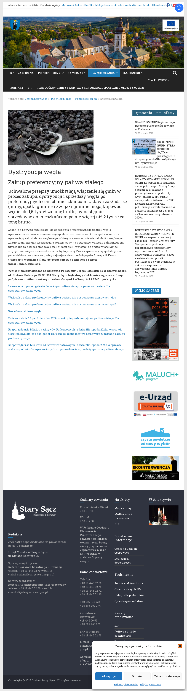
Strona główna (22, 73)
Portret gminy (49, 73)
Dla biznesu (131, 73)
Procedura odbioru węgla (25, 311)
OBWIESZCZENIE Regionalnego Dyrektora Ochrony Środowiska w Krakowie (155, 126)
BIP (30, 87)
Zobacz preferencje (167, 676)
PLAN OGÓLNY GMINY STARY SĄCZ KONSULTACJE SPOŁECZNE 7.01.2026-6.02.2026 (90, 87)
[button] (180, 646)
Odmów (137, 676)
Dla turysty (157, 80)
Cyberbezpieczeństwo (128, 601)
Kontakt (16, 87)
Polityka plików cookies (126, 684)
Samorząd (75, 73)
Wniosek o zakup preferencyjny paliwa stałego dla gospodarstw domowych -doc (62, 297)
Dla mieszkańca (102, 73)
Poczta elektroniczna (128, 583)
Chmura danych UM (127, 589)
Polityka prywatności (150, 684)
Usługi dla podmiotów (129, 595)
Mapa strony (123, 508)
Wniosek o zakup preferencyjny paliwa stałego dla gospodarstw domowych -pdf (62, 304)
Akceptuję (109, 676)
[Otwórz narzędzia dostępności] (179, 8)
